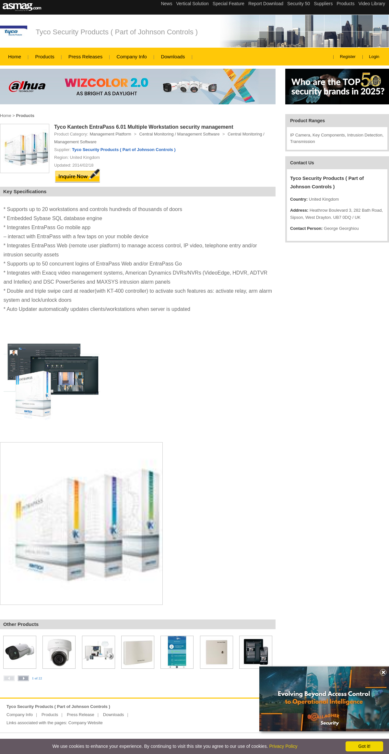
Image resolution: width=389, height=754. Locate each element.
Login (374, 56)
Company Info (132, 56)
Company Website (85, 722)
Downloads (173, 56)
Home (14, 56)
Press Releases (85, 56)
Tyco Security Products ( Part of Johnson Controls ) (117, 32)
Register (348, 56)
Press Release (80, 714)
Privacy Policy (283, 746)
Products (44, 56)
